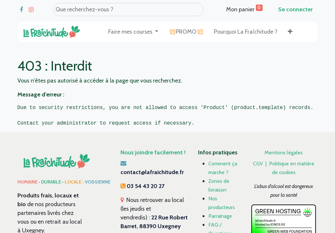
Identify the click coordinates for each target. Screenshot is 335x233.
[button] (290, 32)
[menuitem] (186, 32)
